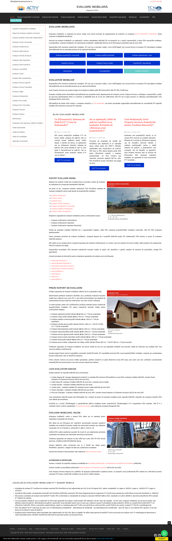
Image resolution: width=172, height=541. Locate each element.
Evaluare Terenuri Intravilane (22, 87)
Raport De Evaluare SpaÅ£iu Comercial (26, 33)
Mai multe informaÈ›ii (105, 538)
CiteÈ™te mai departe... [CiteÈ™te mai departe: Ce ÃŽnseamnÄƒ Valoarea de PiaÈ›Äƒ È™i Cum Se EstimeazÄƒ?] (64, 160)
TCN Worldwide (98, 103)
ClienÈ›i (12, 529)
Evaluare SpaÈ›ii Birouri (21, 51)
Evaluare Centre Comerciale (22, 42)
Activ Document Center (93, 452)
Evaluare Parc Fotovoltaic (21, 105)
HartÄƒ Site (111, 529)
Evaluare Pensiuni (19, 110)
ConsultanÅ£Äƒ (144, 17)
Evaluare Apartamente (68, 17)
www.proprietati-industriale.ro (61, 263)
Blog (30, 529)
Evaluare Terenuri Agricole (21, 83)
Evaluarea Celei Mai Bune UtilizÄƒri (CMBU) (28, 123)
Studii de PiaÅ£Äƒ (19, 132)
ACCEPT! (161, 539)
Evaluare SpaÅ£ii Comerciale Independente (27, 38)
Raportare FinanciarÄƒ (20, 141)
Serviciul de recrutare (83, 406)
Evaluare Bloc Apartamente (22, 78)
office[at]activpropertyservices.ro (21, 1)
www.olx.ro (55, 276)
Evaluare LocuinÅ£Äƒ (20, 69)
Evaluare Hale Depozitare (21, 60)
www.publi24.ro (56, 279)
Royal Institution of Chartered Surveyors (92, 467)
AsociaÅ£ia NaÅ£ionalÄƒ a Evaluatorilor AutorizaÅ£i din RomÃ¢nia (110, 463)
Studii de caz (22, 529)
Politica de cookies (67, 529)
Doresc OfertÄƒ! (15, 20)
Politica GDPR (81, 529)
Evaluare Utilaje (18, 92)
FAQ (153, 17)
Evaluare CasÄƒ (18, 74)
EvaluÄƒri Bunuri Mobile (99, 17)
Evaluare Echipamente (20, 96)
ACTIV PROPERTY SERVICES (146, 34)
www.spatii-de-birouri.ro (59, 260)
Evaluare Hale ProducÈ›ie (21, 65)
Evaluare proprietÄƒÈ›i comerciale (63, 206)
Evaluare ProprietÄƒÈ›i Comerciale (28, 17)
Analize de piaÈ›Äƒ (41, 529)
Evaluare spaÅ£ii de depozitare (62, 209)
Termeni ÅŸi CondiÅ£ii (96, 529)
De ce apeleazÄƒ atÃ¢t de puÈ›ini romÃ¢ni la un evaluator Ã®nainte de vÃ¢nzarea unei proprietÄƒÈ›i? (103, 125)
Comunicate (54, 529)
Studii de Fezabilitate (20, 136)
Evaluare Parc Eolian (20, 101)
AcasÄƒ (12, 17)
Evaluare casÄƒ (56, 198)
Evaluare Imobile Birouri (21, 47)
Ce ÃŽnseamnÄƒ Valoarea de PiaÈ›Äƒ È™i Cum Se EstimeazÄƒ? (70, 122)
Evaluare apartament (58, 195)
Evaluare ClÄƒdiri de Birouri (22, 56)
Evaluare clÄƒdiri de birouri (60, 203)
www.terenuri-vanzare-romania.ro (62, 268)
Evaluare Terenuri (83, 17)
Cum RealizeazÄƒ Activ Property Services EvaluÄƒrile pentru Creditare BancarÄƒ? (140, 122)
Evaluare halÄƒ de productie (61, 211)
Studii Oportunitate (19, 127)
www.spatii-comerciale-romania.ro (62, 266)
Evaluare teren (56, 201)
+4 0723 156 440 (156, 1)
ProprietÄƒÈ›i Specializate (118, 17)
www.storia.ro (56, 274)
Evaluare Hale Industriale (50, 17)
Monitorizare (133, 17)
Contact (125, 529)
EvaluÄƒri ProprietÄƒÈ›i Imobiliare (24, 29)
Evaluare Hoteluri (18, 114)
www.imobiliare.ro (57, 271)
